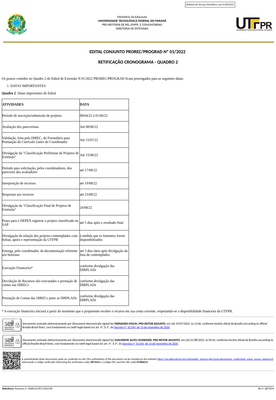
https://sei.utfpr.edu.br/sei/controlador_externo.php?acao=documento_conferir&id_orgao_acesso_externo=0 (215, 359)
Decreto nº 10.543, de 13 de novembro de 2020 (141, 327)
